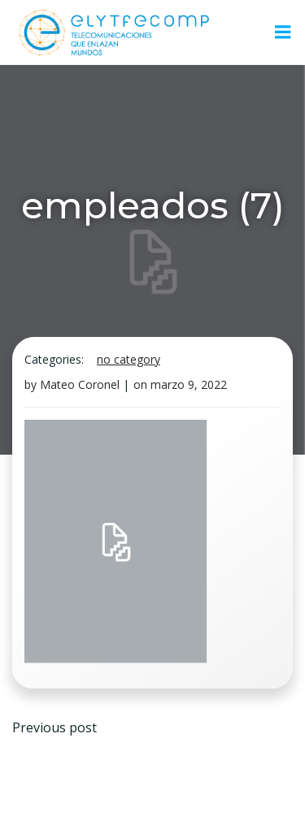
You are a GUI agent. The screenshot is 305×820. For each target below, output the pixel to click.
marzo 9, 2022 (188, 384)
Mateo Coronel (80, 384)
